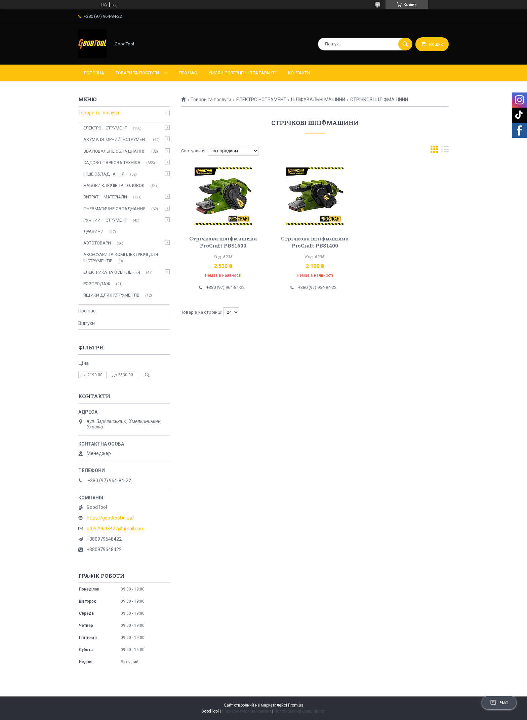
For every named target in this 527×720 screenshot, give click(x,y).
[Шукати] (405, 44)
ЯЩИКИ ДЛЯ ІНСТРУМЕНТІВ (111, 295)
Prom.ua (295, 705)
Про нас (188, 72)
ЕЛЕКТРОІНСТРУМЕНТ (261, 99)
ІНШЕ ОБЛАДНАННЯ (103, 174)
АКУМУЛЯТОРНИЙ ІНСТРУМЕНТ (115, 139)
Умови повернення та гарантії (242, 72)
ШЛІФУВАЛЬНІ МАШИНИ (318, 99)
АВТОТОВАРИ (97, 242)
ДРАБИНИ (93, 231)
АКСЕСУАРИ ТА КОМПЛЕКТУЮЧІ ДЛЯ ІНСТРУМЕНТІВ (120, 257)
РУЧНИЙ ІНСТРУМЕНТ (105, 220)
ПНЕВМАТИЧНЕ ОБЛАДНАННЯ (114, 208)
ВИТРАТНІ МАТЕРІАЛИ (105, 196)
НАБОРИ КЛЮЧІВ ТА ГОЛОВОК (114, 185)
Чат (499, 702)
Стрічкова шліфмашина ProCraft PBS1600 (223, 242)
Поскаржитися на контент (246, 711)
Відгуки (86, 323)
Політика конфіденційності (300, 711)
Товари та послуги (137, 72)
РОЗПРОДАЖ (96, 283)
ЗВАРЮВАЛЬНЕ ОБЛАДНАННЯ (114, 151)
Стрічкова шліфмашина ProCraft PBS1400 (315, 242)
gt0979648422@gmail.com (116, 528)
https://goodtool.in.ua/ (110, 518)
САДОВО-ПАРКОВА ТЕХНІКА (111, 162)
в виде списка (445, 151)
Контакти (299, 72)
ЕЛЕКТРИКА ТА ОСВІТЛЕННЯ (111, 272)
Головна (94, 72)
